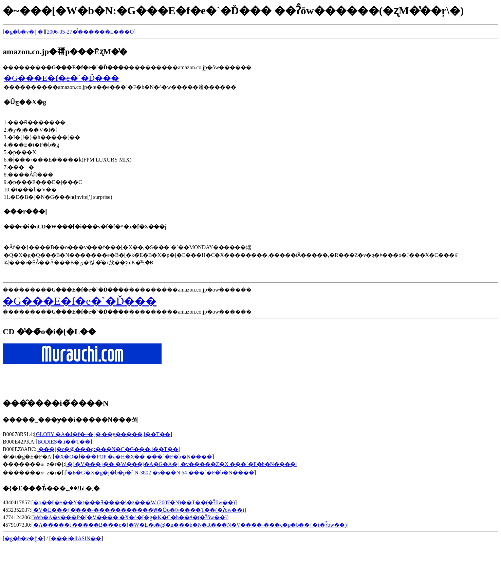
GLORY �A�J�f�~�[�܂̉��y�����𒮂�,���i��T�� (103, 434)
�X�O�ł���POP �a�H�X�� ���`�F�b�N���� (133, 456)
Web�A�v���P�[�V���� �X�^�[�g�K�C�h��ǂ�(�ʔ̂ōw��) (130, 517)
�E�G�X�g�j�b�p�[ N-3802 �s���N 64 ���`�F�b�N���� (160, 472)
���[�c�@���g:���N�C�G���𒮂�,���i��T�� (108, 449)
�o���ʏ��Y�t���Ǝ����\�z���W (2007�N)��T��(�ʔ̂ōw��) (134, 502)
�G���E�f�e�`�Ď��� (61, 78)
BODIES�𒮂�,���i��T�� (63, 442)
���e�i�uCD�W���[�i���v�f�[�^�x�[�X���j (85, 226)
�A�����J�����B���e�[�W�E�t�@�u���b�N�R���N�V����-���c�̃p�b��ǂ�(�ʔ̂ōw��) (190, 525)
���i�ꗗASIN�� (76, 538)
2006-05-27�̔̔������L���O (90, 32)
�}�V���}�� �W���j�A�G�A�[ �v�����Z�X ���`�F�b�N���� (181, 464)
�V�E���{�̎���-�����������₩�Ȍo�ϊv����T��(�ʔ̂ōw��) (138, 510)
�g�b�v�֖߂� (23, 32)
